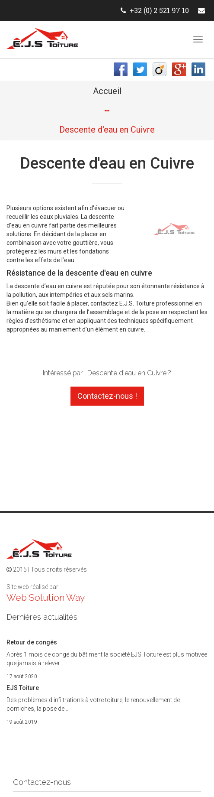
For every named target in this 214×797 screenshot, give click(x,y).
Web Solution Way (45, 597)
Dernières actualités (41, 616)
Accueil (107, 91)
